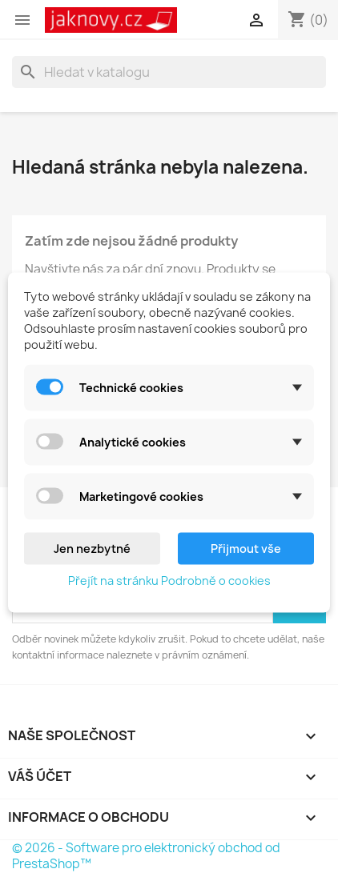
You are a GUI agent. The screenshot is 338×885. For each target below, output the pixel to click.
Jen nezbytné (92, 548)
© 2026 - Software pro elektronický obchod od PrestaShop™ (146, 855)
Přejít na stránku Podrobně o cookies (169, 580)
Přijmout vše (246, 548)
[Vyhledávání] (169, 72)
